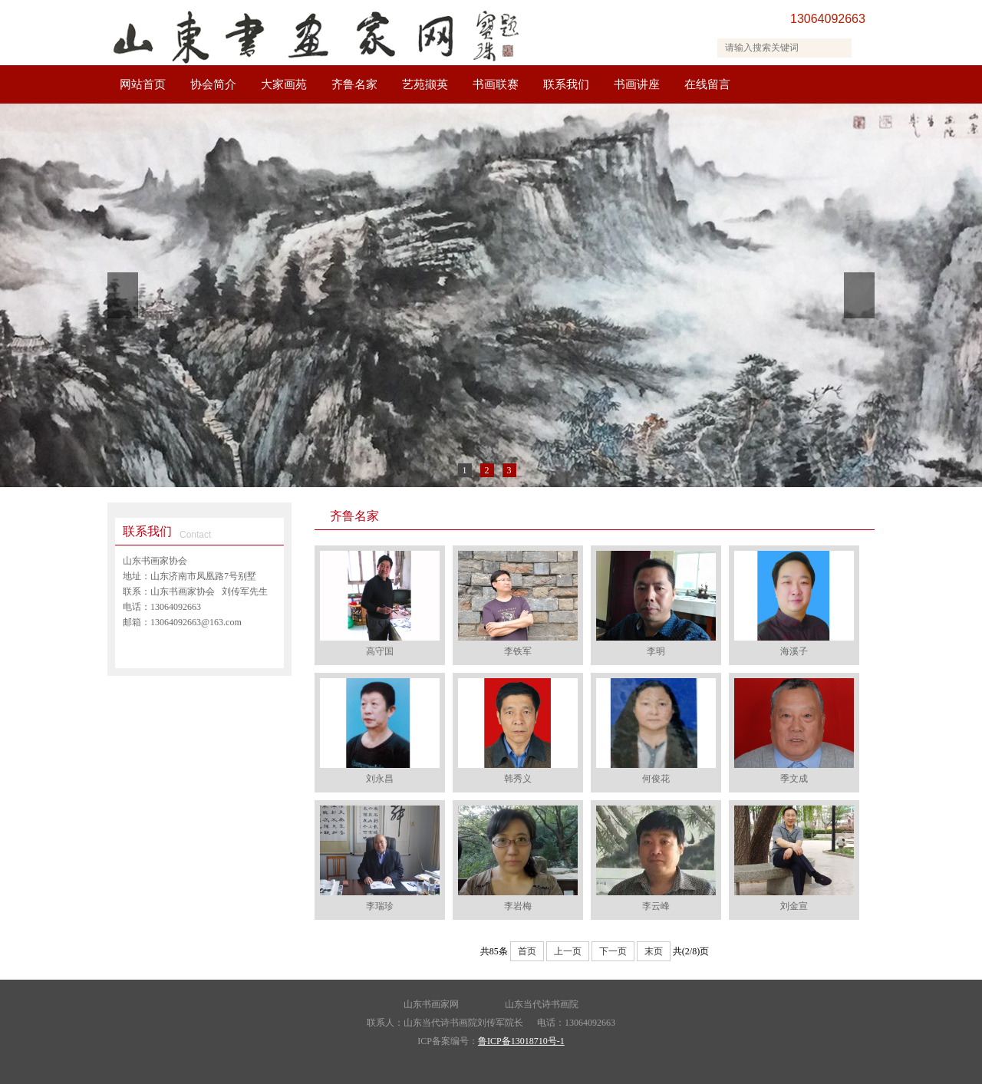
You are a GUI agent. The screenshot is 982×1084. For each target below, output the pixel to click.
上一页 (568, 951)
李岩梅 (518, 906)
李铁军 (518, 651)
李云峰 (656, 906)
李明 (656, 651)
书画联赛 (496, 84)
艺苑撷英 (425, 84)
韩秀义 (518, 778)
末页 (653, 951)
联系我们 (566, 84)
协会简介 (213, 84)
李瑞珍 (380, 906)
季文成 (794, 778)
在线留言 (707, 84)
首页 (527, 951)
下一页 (613, 951)
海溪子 (794, 651)
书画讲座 (637, 84)
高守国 (380, 651)
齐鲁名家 (354, 84)
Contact (195, 534)
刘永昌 (380, 778)
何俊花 (656, 778)
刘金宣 (794, 906)
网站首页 (143, 84)
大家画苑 (284, 84)
